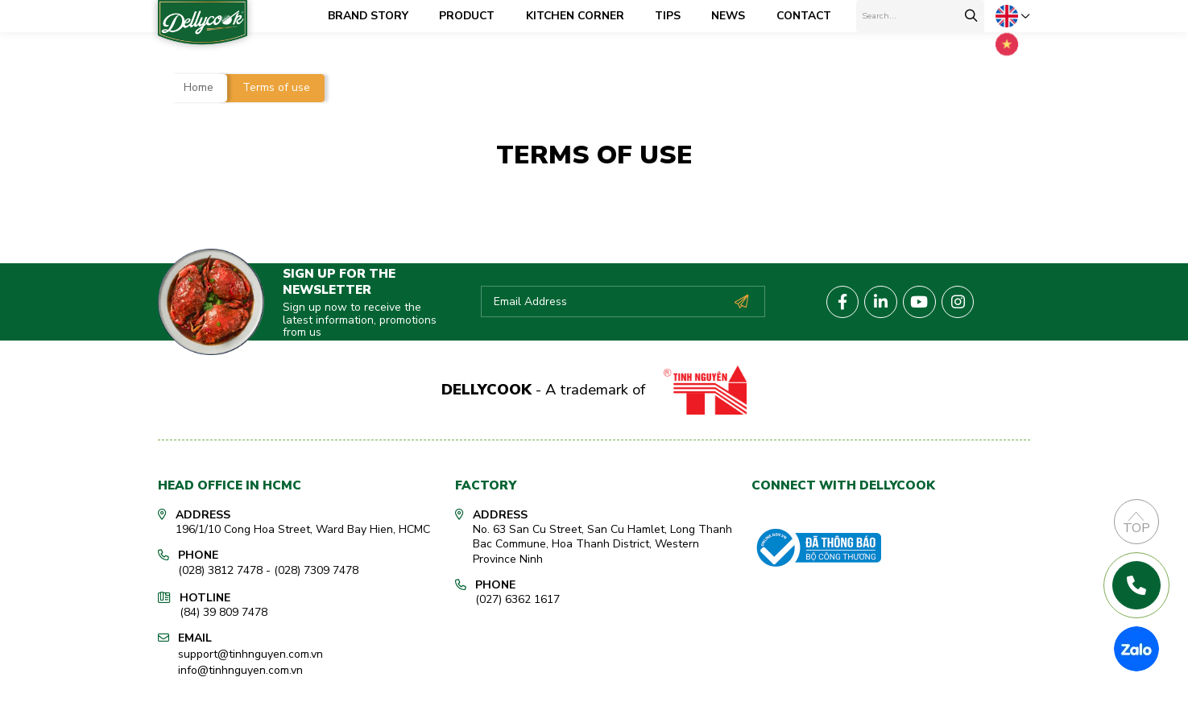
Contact (811, 15)
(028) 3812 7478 (220, 567)
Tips (675, 15)
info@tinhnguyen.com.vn (240, 663)
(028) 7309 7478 (316, 567)
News (735, 15)
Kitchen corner (582, 15)
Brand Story (375, 15)
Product (474, 15)
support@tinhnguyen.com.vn (250, 647)
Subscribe (741, 299)
